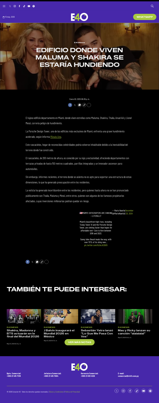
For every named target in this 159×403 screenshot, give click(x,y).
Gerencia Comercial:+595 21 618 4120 (89, 374)
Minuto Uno (55, 136)
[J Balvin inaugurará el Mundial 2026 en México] (61, 344)
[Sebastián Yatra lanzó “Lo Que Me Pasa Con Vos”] (98, 344)
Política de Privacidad (72, 392)
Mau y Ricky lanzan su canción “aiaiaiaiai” (134, 360)
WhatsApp (145, 17)
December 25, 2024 (129, 212)
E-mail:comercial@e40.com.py (128, 374)
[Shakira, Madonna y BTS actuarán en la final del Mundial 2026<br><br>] (24, 344)
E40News (79, 42)
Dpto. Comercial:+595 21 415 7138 (14, 374)
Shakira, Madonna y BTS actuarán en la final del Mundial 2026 (23, 361)
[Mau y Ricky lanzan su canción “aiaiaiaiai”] (135, 344)
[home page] (79, 17)
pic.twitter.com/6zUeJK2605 (96, 245)
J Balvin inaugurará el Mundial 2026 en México (59, 361)
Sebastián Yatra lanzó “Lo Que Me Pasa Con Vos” (97, 361)
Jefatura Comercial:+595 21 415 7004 (52, 374)
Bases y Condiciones (57, 392)
